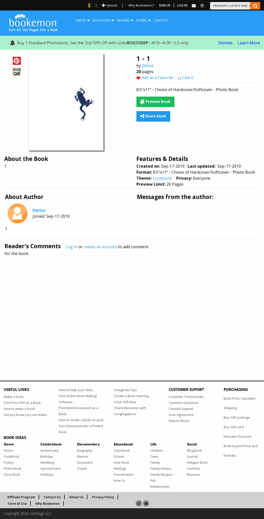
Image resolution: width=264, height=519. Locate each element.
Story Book (12, 474)
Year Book (121, 462)
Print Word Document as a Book (78, 411)
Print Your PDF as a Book (22, 402)
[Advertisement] (132, 308)
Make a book (14, 396)
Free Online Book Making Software (78, 399)
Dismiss (225, 43)
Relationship (159, 486)
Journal (192, 456)
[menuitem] (80, 20)
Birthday (46, 456)
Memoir (83, 456)
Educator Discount (237, 436)
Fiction (8, 450)
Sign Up (164, 5)
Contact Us (52, 497)
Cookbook (162, 178)
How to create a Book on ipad (81, 420)
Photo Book (12, 468)
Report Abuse (179, 420)
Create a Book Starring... (132, 396)
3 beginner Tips (125, 390)
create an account (100, 246)
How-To (119, 480)
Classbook (122, 450)
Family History (160, 468)
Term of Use (17, 503)
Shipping (230, 408)
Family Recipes (161, 474)
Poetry (9, 462)
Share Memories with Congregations (130, 411)
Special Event (50, 468)
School (119, 456)
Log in (71, 246)
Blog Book (194, 450)
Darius (147, 65)
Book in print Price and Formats (241, 451)
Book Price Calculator (240, 398)
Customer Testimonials (186, 396)
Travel (81, 468)
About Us (76, 497)
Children (156, 450)
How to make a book (19, 408)
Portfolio (193, 468)
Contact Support (181, 408)
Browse (123, 20)
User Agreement (181, 414)
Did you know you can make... (26, 414)
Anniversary (49, 450)
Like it (188, 77)
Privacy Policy (103, 497)
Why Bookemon (47, 503)
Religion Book (197, 462)
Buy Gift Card (234, 427)
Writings (120, 468)
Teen (154, 456)
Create (80, 20)
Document (85, 462)
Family (155, 462)
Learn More (249, 43)
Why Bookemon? (141, 5)
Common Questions (184, 402)
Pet (152, 480)
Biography (85, 450)
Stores (141, 20)
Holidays (47, 474)
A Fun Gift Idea (125, 402)
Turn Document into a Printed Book (81, 429)
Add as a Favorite (157, 77)
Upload (109, 5)
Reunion (193, 474)
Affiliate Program (21, 497)
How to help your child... (77, 390)
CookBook (11, 456)
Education (101, 20)
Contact (161, 20)
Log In (182, 5)
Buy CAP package (237, 417)
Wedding (47, 462)
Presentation (124, 474)
